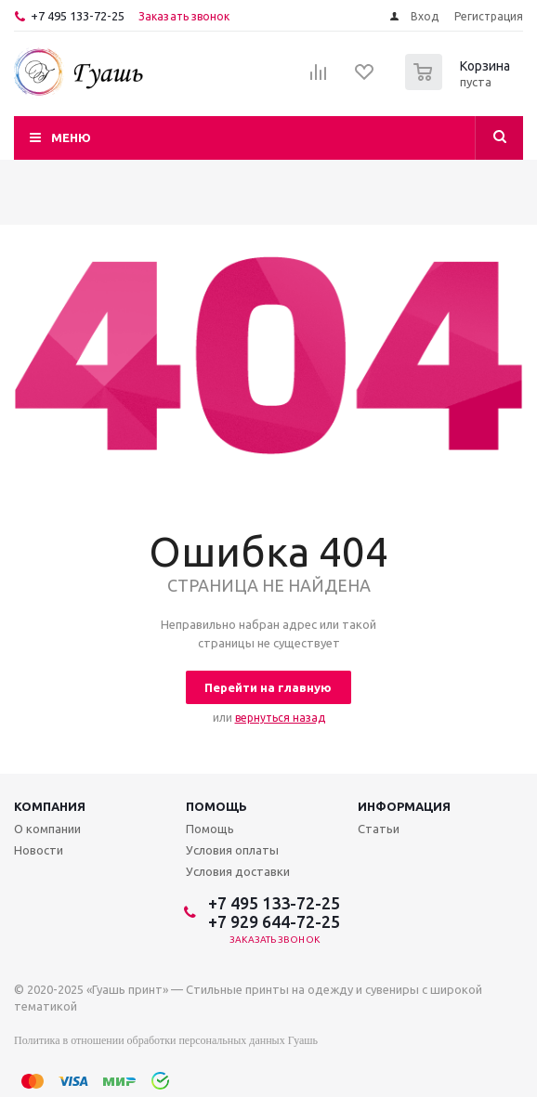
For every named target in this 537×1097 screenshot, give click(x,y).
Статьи (378, 828)
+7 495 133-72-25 (77, 15)
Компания (49, 806)
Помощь (216, 806)
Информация (404, 806)
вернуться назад (280, 718)
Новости (38, 849)
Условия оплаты (232, 849)
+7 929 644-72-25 (274, 921)
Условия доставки (238, 871)
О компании (47, 828)
